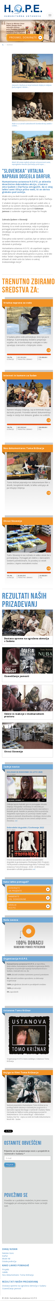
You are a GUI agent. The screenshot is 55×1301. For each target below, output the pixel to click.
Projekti (5, 1263)
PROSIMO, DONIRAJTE (23, 37)
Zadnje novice (11, 760)
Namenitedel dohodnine (17, 891)
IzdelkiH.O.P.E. (12, 900)
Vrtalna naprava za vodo (17, 302)
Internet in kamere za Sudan (20, 375)
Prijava (10, 1158)
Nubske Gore (8, 1247)
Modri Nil (6, 1252)
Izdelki (5, 1266)
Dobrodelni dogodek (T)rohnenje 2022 (25, 821)
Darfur (5, 1250)
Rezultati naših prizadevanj (20, 1275)
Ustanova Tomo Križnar (17, 1004)
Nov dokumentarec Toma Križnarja (23, 449)
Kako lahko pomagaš (15, 1259)
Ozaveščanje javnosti (16, 675)
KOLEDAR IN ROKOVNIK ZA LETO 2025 (25, 766)
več (16, 815)
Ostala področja (9, 1255)
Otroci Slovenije (12, 522)
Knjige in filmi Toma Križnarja (20, 1066)
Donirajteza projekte (15, 883)
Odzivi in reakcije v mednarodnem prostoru (24, 713)
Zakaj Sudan (9, 1243)
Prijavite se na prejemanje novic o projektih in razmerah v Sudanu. (26, 1146)
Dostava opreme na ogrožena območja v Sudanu (26, 641)
